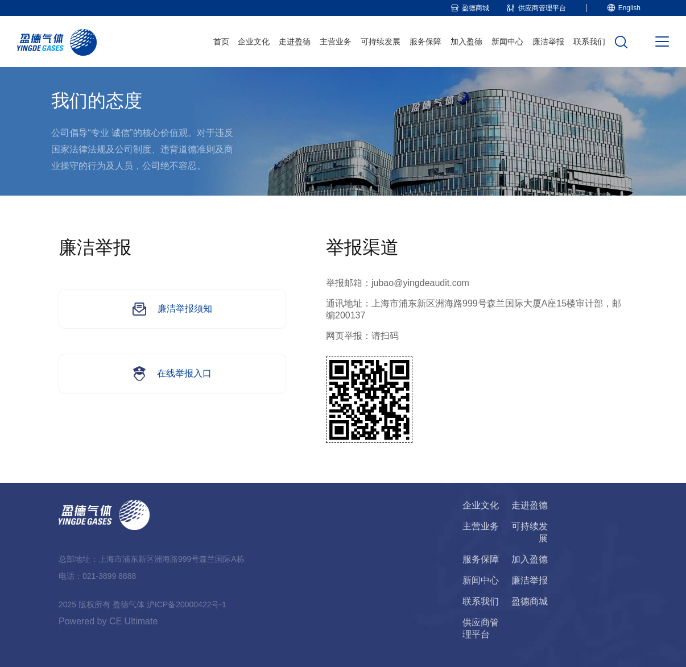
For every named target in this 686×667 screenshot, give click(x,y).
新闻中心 (507, 41)
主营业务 (336, 41)
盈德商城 (529, 601)
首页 (221, 41)
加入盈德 (466, 41)
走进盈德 (295, 41)
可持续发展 (380, 41)
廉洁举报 (548, 41)
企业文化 (254, 41)
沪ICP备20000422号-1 (186, 604)
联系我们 (589, 41)
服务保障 (425, 41)
